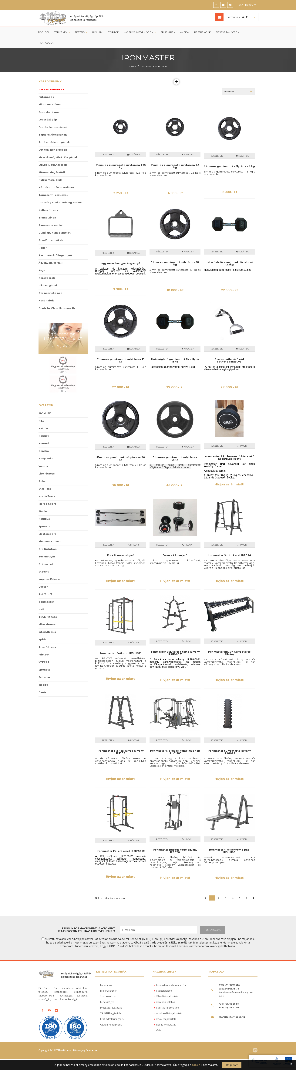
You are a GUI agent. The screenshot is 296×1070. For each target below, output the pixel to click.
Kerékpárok (47, 267)
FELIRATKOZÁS (213, 919)
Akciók (182, 32)
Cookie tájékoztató (165, 1008)
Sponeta (44, 516)
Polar (42, 471)
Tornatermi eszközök (53, 184)
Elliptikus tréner (50, 94)
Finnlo (43, 501)
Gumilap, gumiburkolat (55, 222)
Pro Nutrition (48, 538)
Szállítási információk (166, 997)
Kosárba (133, 144)
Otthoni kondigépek (53, 139)
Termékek (62, 32)
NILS (41, 410)
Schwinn (44, 667)
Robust (44, 425)
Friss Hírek (166, 32)
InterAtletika (47, 621)
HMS (41, 599)
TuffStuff (45, 584)
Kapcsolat (248, 32)
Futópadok (46, 86)
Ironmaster (161, 56)
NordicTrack (47, 486)
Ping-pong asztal (50, 215)
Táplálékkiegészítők (53, 124)
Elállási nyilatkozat (165, 1014)
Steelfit (44, 561)
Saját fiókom (247, 4)
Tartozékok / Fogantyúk (55, 245)
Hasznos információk (138, 32)
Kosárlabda (47, 290)
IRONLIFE (45, 403)
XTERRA (44, 652)
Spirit (42, 629)
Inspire (43, 674)
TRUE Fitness (48, 606)
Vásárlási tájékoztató (166, 986)
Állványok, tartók (50, 252)
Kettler (43, 418)
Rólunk (97, 32)
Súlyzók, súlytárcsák (53, 154)
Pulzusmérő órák (50, 169)
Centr (42, 682)
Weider (43, 456)
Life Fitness (47, 463)
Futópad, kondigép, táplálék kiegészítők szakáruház (76, 965)
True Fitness (47, 636)
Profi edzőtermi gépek (54, 132)
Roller (43, 237)
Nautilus (44, 508)
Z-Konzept (46, 554)
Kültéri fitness (48, 200)
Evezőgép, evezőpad (53, 117)
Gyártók (112, 32)
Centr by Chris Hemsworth (57, 298)
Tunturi (44, 433)
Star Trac (45, 478)
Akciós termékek (51, 79)
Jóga (42, 260)
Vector (43, 576)
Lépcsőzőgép (48, 109)
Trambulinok (47, 207)
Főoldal (43, 32)
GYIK (157, 1020)
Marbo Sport (47, 493)
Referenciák (200, 32)
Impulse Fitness (49, 569)
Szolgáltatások (163, 980)
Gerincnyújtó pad (50, 282)
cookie (196, 1065)
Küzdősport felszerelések (56, 177)
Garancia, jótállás (164, 991)
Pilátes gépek (48, 275)
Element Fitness (50, 531)
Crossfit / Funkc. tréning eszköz (60, 192)
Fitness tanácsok (224, 32)
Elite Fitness (47, 614)
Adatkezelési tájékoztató (168, 1003)
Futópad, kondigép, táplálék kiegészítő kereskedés (87, 18)
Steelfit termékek (51, 230)
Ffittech (44, 644)
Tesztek (81, 32)
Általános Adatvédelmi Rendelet (120, 929)
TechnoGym (47, 546)
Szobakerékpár (49, 101)
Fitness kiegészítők (52, 162)
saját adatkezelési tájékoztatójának (168, 932)
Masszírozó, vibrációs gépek (58, 147)
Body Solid (46, 448)
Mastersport (47, 523)
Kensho (44, 440)
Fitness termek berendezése (170, 974)
